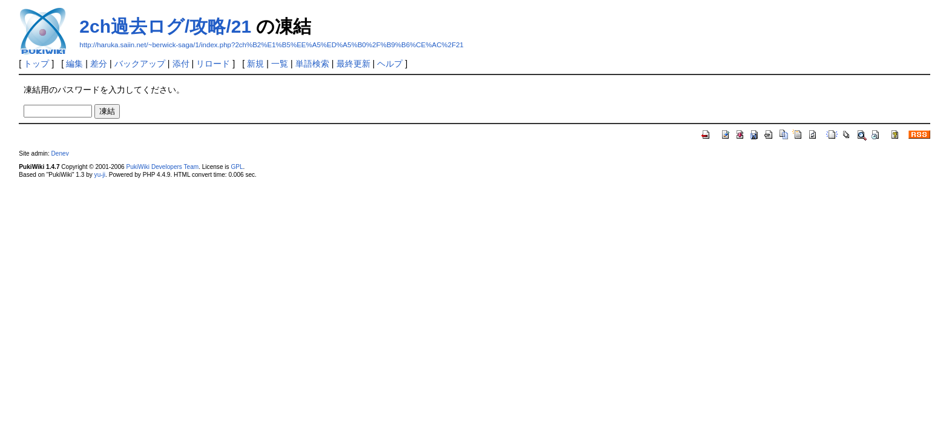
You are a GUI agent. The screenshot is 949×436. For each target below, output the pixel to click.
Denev (60, 153)
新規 (255, 63)
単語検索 (312, 63)
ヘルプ (389, 63)
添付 (180, 63)
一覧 (279, 63)
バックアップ (139, 63)
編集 (74, 63)
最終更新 (353, 63)
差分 (98, 63)
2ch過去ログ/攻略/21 (165, 26)
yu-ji (99, 174)
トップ (36, 63)
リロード (213, 63)
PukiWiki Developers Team (162, 167)
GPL (237, 167)
